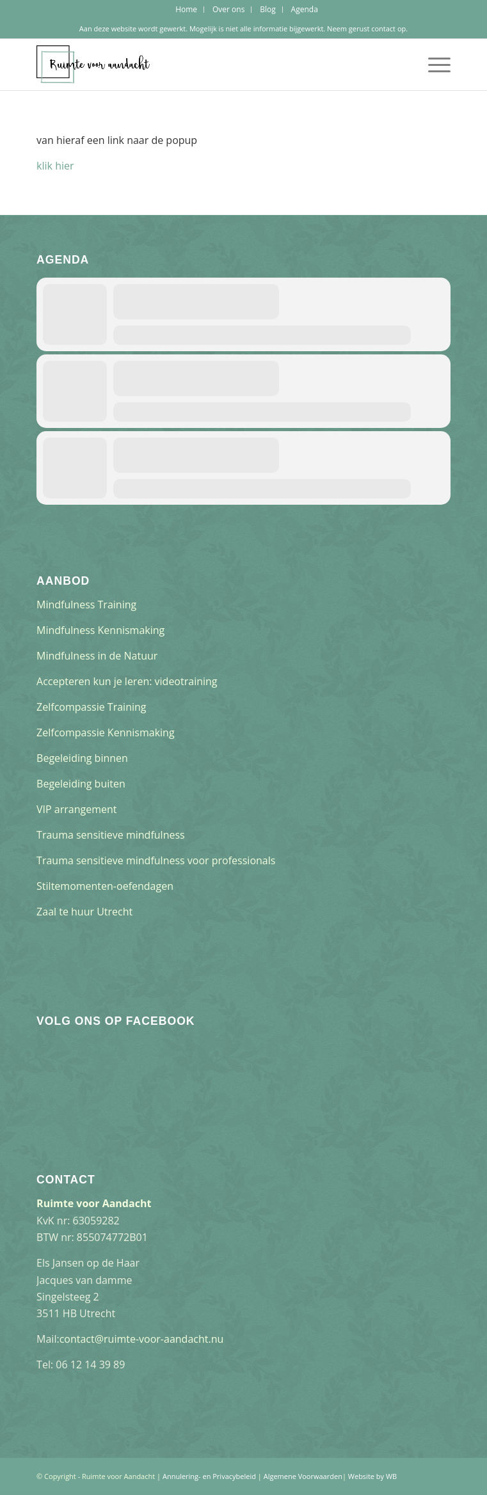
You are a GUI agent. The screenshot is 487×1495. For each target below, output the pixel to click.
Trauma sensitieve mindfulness (110, 835)
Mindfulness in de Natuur (96, 656)
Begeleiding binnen (82, 758)
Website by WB (372, 1476)
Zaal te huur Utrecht (84, 912)
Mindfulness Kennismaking (100, 630)
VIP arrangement (76, 809)
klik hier (55, 166)
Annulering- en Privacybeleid (209, 1476)
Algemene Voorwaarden (303, 1476)
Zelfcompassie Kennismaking (105, 732)
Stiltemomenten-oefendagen (104, 886)
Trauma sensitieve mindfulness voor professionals (155, 860)
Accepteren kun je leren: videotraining (126, 681)
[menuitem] (186, 9)
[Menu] (433, 64)
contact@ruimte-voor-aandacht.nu (142, 1339)
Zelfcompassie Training (91, 707)
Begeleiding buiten (80, 784)
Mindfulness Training (86, 604)
